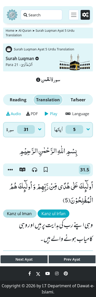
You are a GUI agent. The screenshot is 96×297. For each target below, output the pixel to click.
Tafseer (78, 100)
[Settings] (85, 14)
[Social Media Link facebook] (30, 273)
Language (77, 113)
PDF (32, 113)
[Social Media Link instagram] (57, 273)
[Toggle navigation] (74, 14)
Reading (18, 100)
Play (51, 113)
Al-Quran (24, 30)
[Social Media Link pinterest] (66, 273)
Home (10, 30)
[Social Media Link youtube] (48, 273)
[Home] (12, 14)
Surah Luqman (22, 58)
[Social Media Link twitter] (38, 273)
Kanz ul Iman (20, 213)
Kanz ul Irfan (53, 213)
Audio (13, 113)
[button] (10, 169)
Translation (48, 100)
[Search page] (41, 15)
